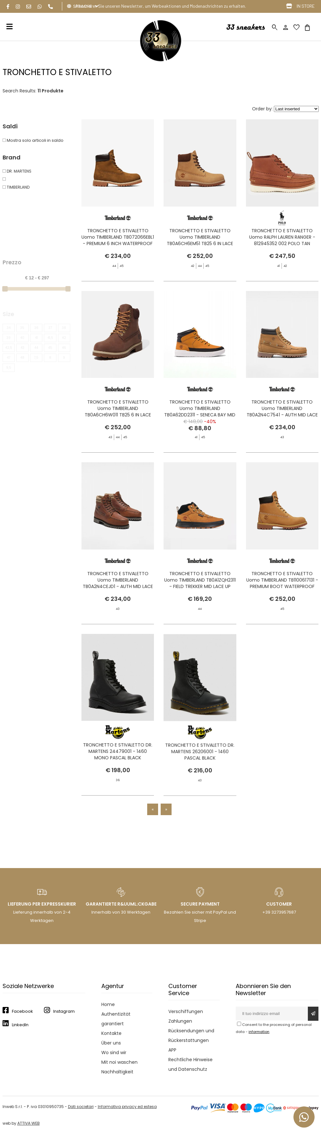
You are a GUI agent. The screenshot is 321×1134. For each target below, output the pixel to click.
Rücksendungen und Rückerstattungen (191, 1035)
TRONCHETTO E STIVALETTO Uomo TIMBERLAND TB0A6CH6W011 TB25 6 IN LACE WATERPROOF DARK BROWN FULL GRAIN (117, 424)
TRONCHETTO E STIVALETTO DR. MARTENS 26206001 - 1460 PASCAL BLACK (199, 782)
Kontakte (111, 1033)
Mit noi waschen (119, 1062)
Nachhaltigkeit (117, 1072)
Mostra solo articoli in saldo (33, 140)
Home (108, 1004)
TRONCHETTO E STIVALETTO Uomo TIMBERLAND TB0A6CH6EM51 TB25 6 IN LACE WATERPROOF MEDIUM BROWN (200, 240)
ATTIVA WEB (28, 1123)
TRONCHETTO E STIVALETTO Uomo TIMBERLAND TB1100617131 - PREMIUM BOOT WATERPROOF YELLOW (282, 592)
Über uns (111, 1043)
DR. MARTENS (17, 171)
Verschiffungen (185, 1011)
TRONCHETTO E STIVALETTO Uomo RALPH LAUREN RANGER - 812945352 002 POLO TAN (282, 237)
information (259, 1031)
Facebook (22, 1011)
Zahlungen (180, 1021)
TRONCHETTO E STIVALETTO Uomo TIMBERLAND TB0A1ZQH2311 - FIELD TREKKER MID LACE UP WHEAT (200, 592)
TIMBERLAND (16, 187)
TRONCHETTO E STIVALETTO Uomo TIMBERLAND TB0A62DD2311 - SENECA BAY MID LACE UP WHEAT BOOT (199, 421)
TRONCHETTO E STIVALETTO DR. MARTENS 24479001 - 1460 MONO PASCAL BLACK (117, 760)
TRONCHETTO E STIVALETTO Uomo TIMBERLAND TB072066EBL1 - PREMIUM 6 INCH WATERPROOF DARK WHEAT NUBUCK (117, 240)
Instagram (64, 1011)
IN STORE (306, 6)
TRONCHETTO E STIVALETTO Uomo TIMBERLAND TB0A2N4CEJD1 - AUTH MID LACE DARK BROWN (118, 592)
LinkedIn (20, 1025)
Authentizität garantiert (116, 1019)
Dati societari (81, 1106)
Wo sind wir (113, 1052)
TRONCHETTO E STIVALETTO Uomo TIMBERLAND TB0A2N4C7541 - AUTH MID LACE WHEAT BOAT (282, 434)
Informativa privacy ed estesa (127, 1106)
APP (172, 1050)
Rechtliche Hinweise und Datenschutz (190, 1064)
